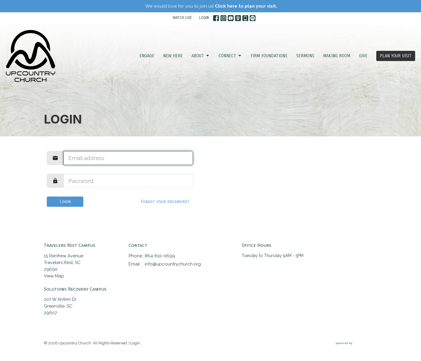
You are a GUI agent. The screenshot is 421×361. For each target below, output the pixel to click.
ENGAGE (146, 55)
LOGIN (204, 17)
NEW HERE (173, 55)
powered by (356, 343)
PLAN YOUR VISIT (396, 55)
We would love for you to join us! (211, 6)
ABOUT (200, 56)
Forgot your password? (165, 201)
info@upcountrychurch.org (173, 264)
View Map (54, 276)
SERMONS (305, 55)
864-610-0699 (160, 255)
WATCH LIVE (182, 17)
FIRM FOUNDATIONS (269, 55)
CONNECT (230, 56)
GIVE (363, 55)
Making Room (336, 55)
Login (65, 201)
